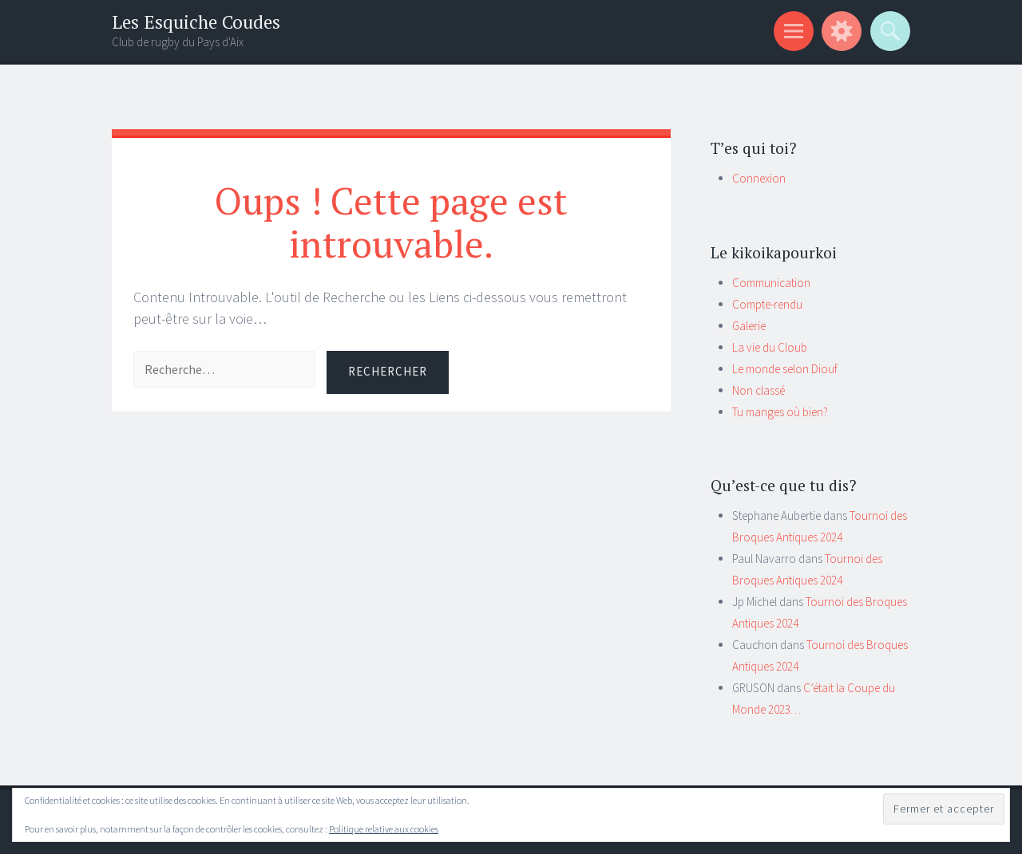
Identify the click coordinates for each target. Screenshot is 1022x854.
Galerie (749, 325)
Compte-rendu (767, 304)
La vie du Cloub (769, 347)
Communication (771, 282)
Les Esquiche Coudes (196, 22)
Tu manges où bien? (780, 411)
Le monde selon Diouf (785, 368)
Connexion (759, 178)
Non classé (758, 390)
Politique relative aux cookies (383, 829)
